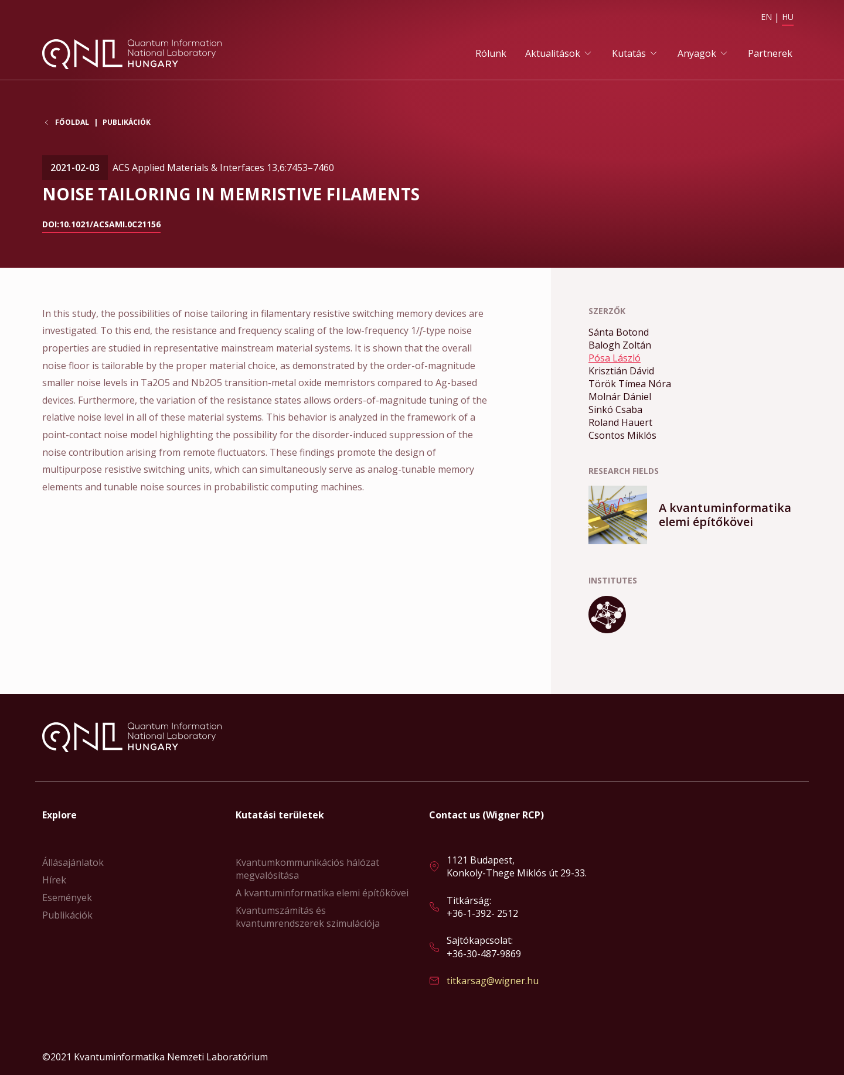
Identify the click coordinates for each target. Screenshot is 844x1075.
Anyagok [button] (697, 53)
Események (67, 897)
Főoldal (72, 122)
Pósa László (614, 357)
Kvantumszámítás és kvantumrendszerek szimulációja (308, 917)
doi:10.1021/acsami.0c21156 (101, 224)
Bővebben (695, 515)
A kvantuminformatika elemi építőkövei (322, 892)
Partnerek (770, 53)
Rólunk (490, 53)
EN (766, 16)
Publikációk (127, 122)
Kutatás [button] (629, 53)
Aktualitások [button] (552, 53)
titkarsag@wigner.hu (493, 980)
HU (788, 16)
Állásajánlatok (73, 862)
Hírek (54, 879)
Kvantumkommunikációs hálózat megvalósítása (307, 869)
